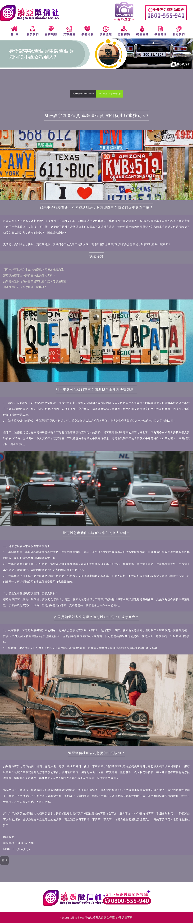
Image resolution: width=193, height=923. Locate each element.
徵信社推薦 (91, 917)
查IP (4, 860)
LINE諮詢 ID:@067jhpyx (109, 93)
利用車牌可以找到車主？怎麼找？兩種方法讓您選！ (35, 269)
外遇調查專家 (124, 917)
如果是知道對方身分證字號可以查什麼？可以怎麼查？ (36, 281)
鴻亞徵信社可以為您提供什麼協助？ (25, 287)
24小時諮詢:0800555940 (83, 93)
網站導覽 (80, 917)
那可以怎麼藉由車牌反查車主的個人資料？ (29, 275)
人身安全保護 (106, 917)
